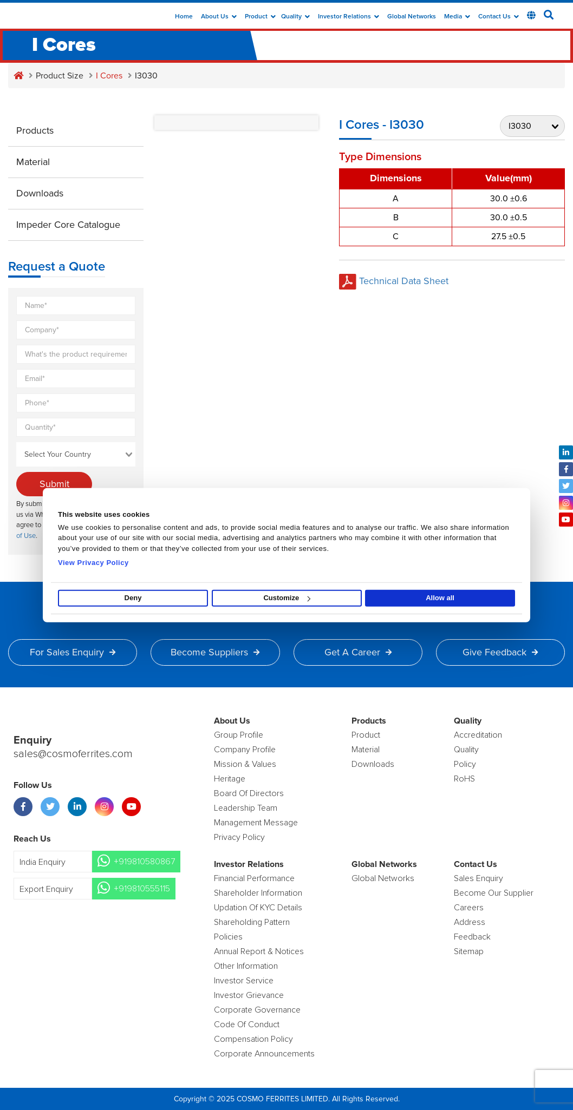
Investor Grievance (249, 995)
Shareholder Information (258, 893)
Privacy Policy (239, 837)
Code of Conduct (246, 1024)
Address (469, 922)
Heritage (229, 778)
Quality (295, 17)
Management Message (256, 822)
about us (219, 17)
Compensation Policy (253, 1039)
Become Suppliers (215, 652)
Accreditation (478, 735)
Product (260, 17)
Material (33, 162)
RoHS (464, 778)
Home (184, 17)
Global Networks (411, 17)
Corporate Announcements (264, 1053)
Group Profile (238, 735)
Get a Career (358, 652)
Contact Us (498, 17)
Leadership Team (245, 808)
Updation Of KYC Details (258, 907)
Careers (469, 907)
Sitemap (469, 951)
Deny (133, 598)
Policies (228, 936)
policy (465, 764)
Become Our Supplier (493, 893)
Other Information (246, 966)
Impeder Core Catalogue (68, 225)
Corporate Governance (257, 1010)
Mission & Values (245, 764)
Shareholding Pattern (252, 922)
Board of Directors (249, 793)
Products (35, 130)
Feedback (472, 936)
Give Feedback (500, 652)
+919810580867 (144, 861)
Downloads (39, 193)
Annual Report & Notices (259, 951)
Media (457, 17)
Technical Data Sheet (393, 281)
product (365, 735)
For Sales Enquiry (72, 652)
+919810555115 (142, 888)
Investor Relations (348, 17)
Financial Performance (254, 878)
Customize (286, 598)
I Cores (109, 75)
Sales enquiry (478, 878)
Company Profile (245, 749)
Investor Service (244, 980)
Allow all (440, 598)
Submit (54, 484)
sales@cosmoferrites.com (73, 754)
